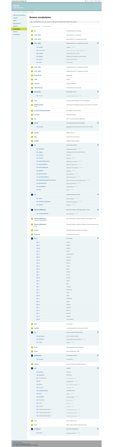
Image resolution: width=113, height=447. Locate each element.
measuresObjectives (43, 167)
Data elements (16, 23)
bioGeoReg (41, 148)
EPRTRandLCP (38, 104)
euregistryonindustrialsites (42, 110)
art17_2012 (37, 67)
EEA (19, 1)
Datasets (15, 17)
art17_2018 (37, 71)
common (36, 83)
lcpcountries (42, 336)
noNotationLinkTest (43, 390)
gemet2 (36, 132)
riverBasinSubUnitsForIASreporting (47, 180)
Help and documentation (19, 15)
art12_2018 (37, 39)
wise (35, 425)
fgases (36, 123)
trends (40, 62)
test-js (40, 393)
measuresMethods (43, 164)
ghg (35, 137)
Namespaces (16, 34)
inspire (36, 230)
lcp (35, 332)
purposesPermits (43, 173)
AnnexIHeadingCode (43, 213)
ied (35, 194)
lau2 (35, 324)
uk (39, 319)
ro (39, 307)
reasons (40, 59)
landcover (37, 234)
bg (39, 248)
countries (41, 53)
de (39, 257)
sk (39, 316)
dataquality (37, 91)
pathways (41, 170)
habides (36, 141)
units (40, 189)
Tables (14, 20)
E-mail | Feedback (17, 442)
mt (39, 295)
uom (35, 420)
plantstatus (41, 339)
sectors (40, 342)
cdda (35, 79)
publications (38, 355)
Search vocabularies (36, 26)
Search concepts (47, 26)
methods (41, 56)
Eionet (19, 12)
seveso (36, 364)
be (39, 245)
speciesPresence (43, 183)
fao (35, 119)
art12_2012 (37, 35)
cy (39, 251)
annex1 (40, 198)
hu (39, 277)
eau (39, 381)
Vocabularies (16, 29)
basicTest (41, 372)
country (40, 432)
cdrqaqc (40, 152)
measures (41, 158)
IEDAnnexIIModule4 (40, 224)
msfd (35, 347)
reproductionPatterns (44, 177)
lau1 (35, 238)
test (35, 368)
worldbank (37, 429)
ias (35, 145)
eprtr (35, 100)
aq (35, 31)
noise (36, 351)
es (39, 269)
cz (39, 254)
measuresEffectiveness (44, 161)
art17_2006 (37, 43)
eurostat (36, 114)
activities (41, 47)
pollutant (41, 204)
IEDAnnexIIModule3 (40, 218)
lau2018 (36, 328)
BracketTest (41, 375)
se (39, 310)
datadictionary (38, 87)
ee (39, 263)
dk (39, 260)
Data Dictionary (25, 12)
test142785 (41, 396)
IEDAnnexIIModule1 (40, 209)
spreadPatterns (42, 186)
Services (15, 31)
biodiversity (37, 75)
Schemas (15, 26)
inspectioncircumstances (45, 201)
